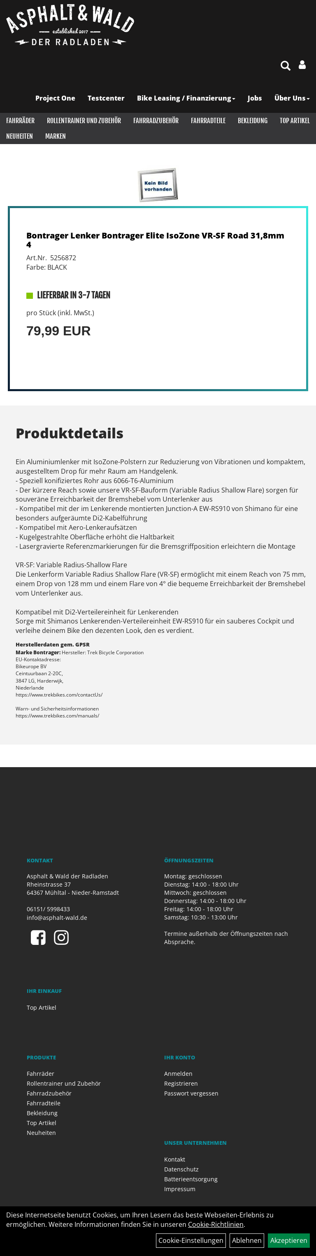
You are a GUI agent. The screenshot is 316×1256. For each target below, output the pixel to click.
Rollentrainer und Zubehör (84, 121)
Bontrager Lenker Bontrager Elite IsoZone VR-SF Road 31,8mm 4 (155, 240)
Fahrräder (20, 121)
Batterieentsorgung (191, 1179)
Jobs (255, 98)
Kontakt (174, 1159)
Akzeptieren (288, 1240)
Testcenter (106, 98)
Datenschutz (181, 1169)
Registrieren (181, 1083)
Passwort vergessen (191, 1093)
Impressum (179, 1189)
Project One (55, 98)
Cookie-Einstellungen (190, 1240)
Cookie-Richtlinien (216, 1224)
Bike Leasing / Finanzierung (186, 98)
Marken (55, 136)
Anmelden (178, 1073)
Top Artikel (295, 121)
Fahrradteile (208, 121)
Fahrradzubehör (156, 121)
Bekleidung (252, 121)
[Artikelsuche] (285, 66)
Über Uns (292, 98)
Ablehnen (247, 1240)
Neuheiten (19, 136)
